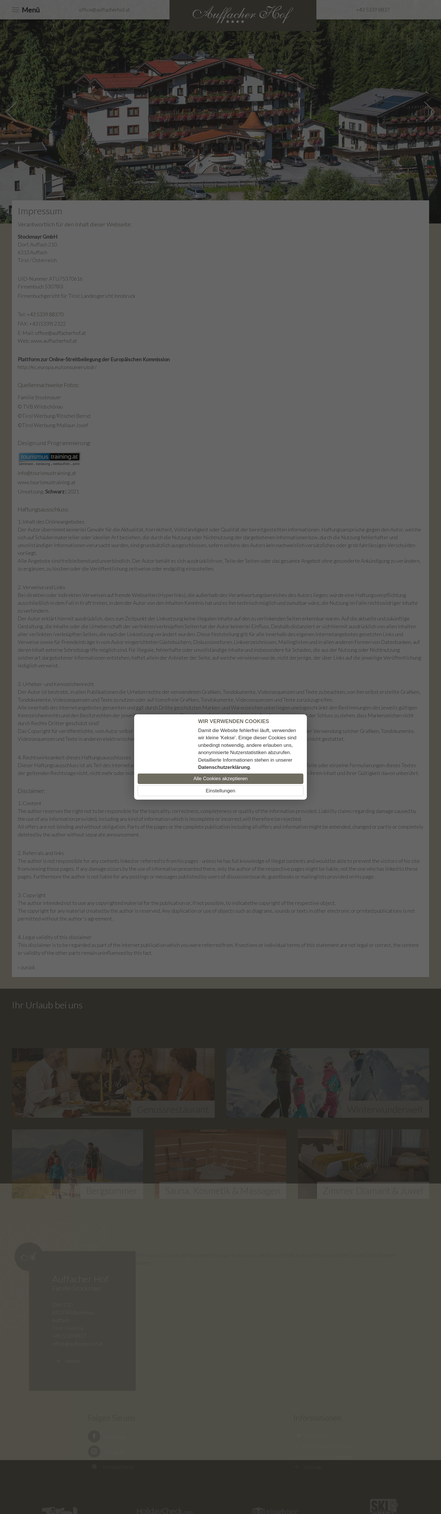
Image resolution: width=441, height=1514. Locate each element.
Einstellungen (220, 791)
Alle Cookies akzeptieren (220, 778)
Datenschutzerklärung (224, 767)
